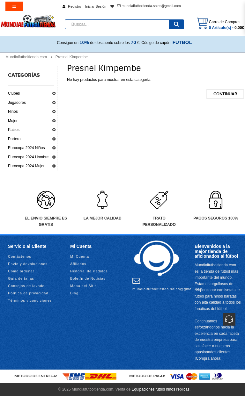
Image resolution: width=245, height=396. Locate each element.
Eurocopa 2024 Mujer (26, 166)
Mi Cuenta (79, 256)
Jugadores (17, 102)
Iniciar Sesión (95, 6)
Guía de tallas (21, 278)
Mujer (13, 121)
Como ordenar (21, 271)
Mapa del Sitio (83, 286)
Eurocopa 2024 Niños (26, 148)
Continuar (225, 94)
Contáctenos (19, 256)
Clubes (14, 93)
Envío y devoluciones (28, 264)
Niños (13, 111)
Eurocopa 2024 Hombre (28, 157)
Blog (74, 293)
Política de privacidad (28, 293)
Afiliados (78, 264)
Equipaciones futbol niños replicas (160, 389)
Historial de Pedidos (89, 271)
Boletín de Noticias (88, 278)
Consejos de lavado (26, 286)
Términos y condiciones (30, 300)
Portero (14, 139)
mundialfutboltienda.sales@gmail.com (149, 6)
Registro (74, 6)
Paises (13, 129)
